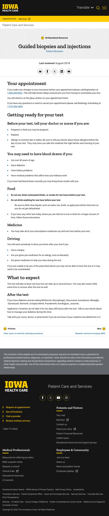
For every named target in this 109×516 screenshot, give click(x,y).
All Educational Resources (54, 37)
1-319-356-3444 (14, 106)
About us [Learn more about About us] (60, 462)
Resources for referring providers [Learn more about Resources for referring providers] (17, 457)
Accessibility (78, 489)
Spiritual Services (78, 494)
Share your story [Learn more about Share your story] (64, 429)
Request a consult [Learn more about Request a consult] (10, 466)
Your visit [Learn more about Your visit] (60, 415)
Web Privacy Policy (63, 489)
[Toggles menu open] (104, 8)
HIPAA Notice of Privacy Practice (40, 489)
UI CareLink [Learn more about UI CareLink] (7, 480)
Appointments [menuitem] (9, 18)
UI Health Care (17, 502)
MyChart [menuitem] (23, 19)
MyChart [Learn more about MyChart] (60, 420)
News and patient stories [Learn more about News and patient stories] (68, 466)
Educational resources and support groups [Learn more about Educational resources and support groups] (76, 442)
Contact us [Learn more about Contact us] (61, 424)
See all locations (14, 411)
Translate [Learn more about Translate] (83, 7)
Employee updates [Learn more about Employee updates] (65, 471)
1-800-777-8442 (10, 429)
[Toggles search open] (99, 8)
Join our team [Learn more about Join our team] (63, 457)
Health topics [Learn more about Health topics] (62, 438)
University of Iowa (10, 505)
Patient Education (54, 51)
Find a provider (13, 416)
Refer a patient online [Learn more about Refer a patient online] (12, 462)
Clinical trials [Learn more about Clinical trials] (8, 471)
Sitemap (5, 502)
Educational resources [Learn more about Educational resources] (13, 475)
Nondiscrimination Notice (13, 489)
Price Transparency (10, 497)
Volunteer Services (95, 494)
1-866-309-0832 (14, 93)
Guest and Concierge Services (56, 494)
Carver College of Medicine (36, 502)
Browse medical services (18, 420)
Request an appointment (18, 407)
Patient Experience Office (31, 494)
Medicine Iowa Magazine (94, 502)
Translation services (11, 494)
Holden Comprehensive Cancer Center (66, 502)
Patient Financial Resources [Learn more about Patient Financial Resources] (69, 433)
